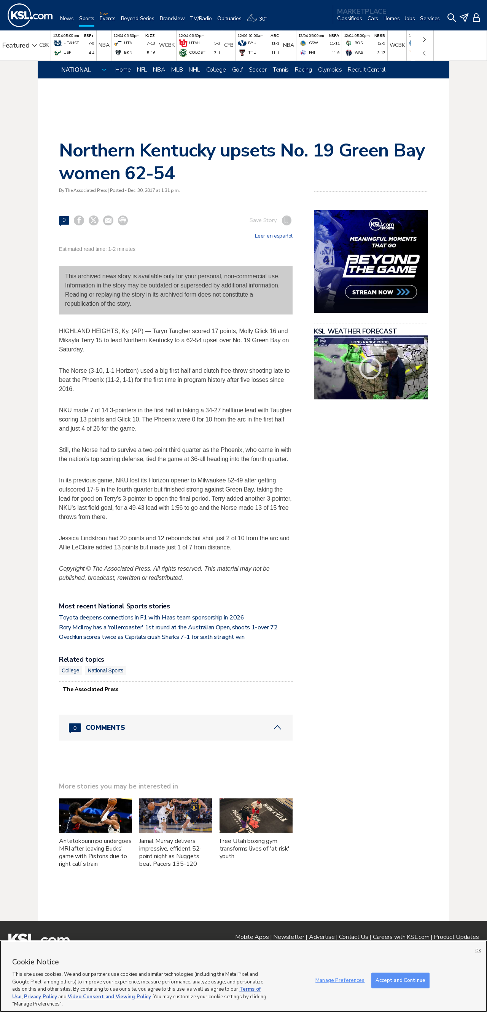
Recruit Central (366, 69)
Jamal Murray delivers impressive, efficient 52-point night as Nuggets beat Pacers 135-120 (170, 852)
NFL (142, 69)
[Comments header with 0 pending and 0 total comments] (176, 728)
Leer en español (274, 236)
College (216, 69)
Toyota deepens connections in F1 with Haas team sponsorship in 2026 (151, 617)
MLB (177, 69)
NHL (194, 69)
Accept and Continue (400, 980)
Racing (303, 69)
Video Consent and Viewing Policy (109, 996)
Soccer (258, 69)
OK (478, 951)
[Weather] (259, 21)
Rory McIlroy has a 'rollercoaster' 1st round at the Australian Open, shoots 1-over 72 (168, 627)
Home (123, 69)
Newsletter (288, 937)
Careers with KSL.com (401, 937)
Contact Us (353, 937)
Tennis (281, 69)
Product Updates (456, 937)
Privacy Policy (40, 996)
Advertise (321, 937)
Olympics (330, 69)
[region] (243, 976)
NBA (159, 69)
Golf (237, 69)
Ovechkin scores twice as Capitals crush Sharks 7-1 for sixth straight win (152, 637)
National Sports (106, 670)
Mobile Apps (252, 937)
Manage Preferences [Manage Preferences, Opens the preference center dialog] (339, 980)
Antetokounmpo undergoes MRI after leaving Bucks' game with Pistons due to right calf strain (95, 852)
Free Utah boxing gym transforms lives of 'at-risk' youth (255, 848)
